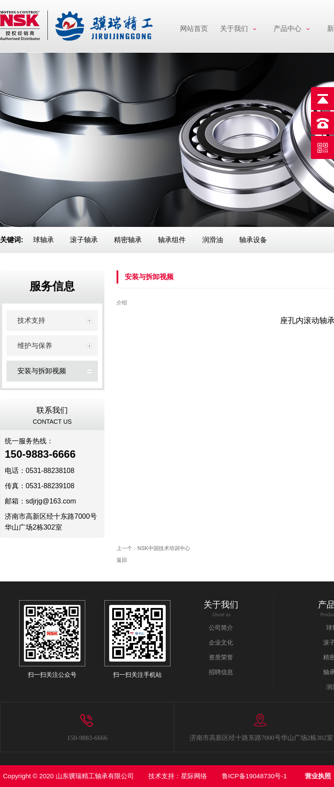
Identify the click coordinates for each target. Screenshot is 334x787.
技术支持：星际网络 (177, 776)
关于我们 (234, 28)
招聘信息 (221, 672)
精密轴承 (128, 239)
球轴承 (43, 239)
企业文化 (221, 642)
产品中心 (287, 28)
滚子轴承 (84, 239)
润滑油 (212, 239)
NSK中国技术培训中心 (163, 548)
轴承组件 (172, 239)
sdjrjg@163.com (51, 501)
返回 (122, 560)
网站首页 (194, 28)
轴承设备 (253, 239)
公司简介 (221, 628)
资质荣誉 (221, 657)
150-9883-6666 (87, 737)
